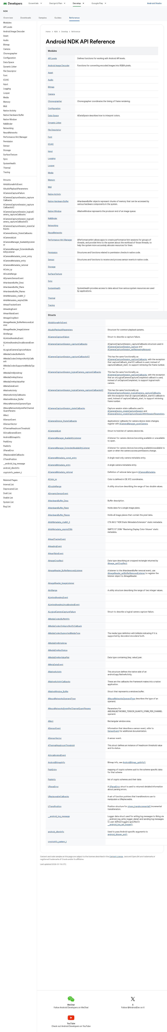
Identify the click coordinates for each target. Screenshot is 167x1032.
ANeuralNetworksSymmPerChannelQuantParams (69, 708)
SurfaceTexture (55, 274)
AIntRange (52, 590)
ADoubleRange (54, 486)
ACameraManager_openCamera (133, 424)
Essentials (34, 3)
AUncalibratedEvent (57, 755)
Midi (50, 187)
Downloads (25, 17)
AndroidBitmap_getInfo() (134, 762)
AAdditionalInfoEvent (57, 322)
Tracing (51, 305)
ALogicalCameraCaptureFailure (62, 612)
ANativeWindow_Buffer (58, 691)
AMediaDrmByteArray (57, 643)
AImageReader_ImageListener (61, 583)
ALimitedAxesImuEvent (58, 597)
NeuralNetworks (55, 232)
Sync (50, 281)
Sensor (51, 259)
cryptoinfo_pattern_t (57, 841)
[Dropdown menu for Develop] (84, 3)
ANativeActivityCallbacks (59, 681)
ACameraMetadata (146, 472)
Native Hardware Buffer (58, 201)
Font (50, 137)
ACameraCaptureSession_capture (123, 347)
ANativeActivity (55, 671)
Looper (51, 165)
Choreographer (55, 101)
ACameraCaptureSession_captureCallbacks (67, 344)
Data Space (53, 115)
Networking (53, 225)
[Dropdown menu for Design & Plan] (66, 3)
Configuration (54, 108)
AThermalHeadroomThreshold (61, 745)
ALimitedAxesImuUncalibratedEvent (64, 604)
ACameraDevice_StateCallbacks (62, 421)
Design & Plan (55, 3)
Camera (51, 94)
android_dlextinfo (56, 831)
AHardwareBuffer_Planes (59, 515)
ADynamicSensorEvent (58, 493)
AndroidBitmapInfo (56, 762)
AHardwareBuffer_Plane (58, 508)
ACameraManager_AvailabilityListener (64, 438)
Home (48, 31)
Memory (51, 180)
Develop (64, 31)
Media (50, 173)
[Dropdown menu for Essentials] (42, 3)
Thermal (51, 298)
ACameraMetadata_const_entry (62, 458)
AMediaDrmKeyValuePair (58, 657)
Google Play (97, 3)
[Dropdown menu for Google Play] (106, 3)
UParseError (53, 786)
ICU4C (51, 144)
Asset (50, 72)
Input (50, 151)
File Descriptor (54, 130)
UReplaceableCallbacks (58, 796)
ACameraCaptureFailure (58, 337)
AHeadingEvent (55, 546)
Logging (51, 158)
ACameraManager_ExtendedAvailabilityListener (69, 448)
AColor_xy (52, 479)
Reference (75, 31)
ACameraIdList (54, 431)
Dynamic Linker (54, 123)
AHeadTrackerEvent (57, 539)
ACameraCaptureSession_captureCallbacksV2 (69, 356)
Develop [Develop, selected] (77, 3)
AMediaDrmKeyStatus (57, 650)
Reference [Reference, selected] (74, 17)
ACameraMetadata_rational (60, 472)
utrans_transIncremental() (139, 806)
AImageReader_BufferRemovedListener (65, 570)
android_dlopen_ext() (117, 834)
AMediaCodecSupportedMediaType (64, 633)
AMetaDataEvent (55, 664)
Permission (52, 252)
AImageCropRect (55, 560)
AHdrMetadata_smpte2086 (60, 529)
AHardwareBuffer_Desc (58, 501)
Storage (51, 267)
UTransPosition (54, 806)
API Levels (52, 58)
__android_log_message (59, 816)
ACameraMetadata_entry (59, 465)
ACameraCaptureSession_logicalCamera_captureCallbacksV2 (75, 390)
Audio (50, 80)
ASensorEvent (54, 728)
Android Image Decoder (58, 65)
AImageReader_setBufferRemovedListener (126, 573)
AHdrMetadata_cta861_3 (59, 522)
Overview (8, 17)
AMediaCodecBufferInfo (59, 619)
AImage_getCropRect (117, 563)
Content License (116, 856)
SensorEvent (113, 731)
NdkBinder (52, 218)
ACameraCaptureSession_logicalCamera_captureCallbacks (74, 372)
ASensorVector (55, 738)
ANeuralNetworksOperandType (62, 698)
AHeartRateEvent (55, 553)
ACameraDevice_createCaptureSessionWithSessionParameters (136, 414)
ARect (50, 721)
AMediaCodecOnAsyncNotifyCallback (65, 626)
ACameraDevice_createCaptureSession (125, 411)
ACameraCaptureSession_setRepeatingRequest (129, 349)
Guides (58, 17)
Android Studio (154, 3)
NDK (5, 11)
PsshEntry (52, 769)
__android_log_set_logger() (120, 824)
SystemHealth (54, 288)
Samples (43, 17)
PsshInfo (52, 779)
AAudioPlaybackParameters (60, 330)
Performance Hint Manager (60, 240)
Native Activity (54, 194)
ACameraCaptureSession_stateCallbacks (66, 408)
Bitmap (51, 87)
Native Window (54, 211)
